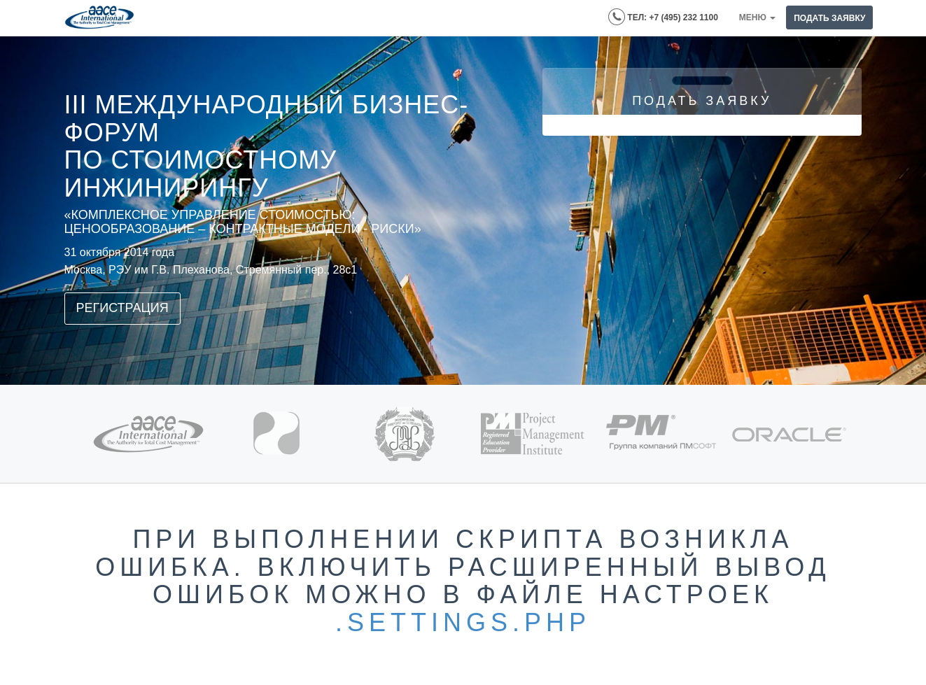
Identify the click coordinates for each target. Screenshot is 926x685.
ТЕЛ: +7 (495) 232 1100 (663, 16)
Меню (757, 17)
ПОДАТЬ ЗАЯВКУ (829, 18)
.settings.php (463, 622)
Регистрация (122, 308)
